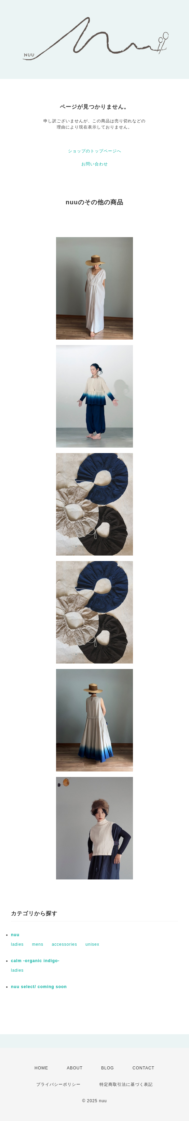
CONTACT (143, 1068)
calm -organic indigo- (35, 960)
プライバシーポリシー (58, 1084)
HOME (41, 1068)
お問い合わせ (94, 164)
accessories (64, 944)
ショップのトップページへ (94, 151)
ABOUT (74, 1068)
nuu (15, 934)
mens (37, 944)
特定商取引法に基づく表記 (126, 1084)
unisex (92, 944)
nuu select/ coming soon (39, 986)
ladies (17, 944)
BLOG (107, 1068)
